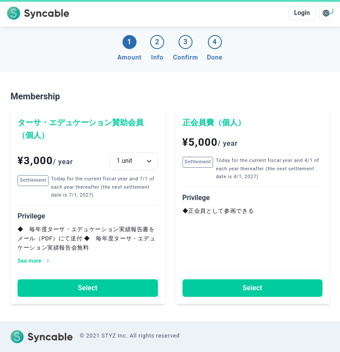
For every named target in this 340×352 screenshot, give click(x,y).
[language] (326, 13)
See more (34, 260)
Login (302, 13)
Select (88, 288)
